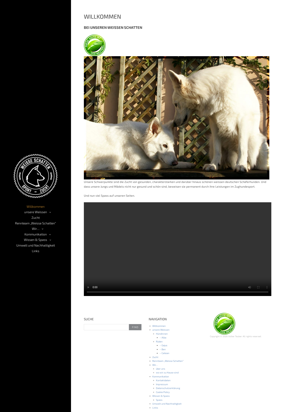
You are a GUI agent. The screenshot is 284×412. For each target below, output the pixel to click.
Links (35, 251)
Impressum (162, 384)
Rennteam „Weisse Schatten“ (35, 223)
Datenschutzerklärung (168, 388)
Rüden (159, 341)
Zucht (36, 218)
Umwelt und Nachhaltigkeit (35, 245)
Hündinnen (162, 333)
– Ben (163, 349)
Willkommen (36, 206)
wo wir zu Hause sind (167, 372)
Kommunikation (35, 234)
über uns (160, 368)
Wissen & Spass (35, 240)
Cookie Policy (163, 392)
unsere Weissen (35, 212)
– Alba (163, 337)
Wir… (35, 229)
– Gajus (163, 345)
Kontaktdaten (163, 380)
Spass (159, 399)
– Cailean (164, 353)
